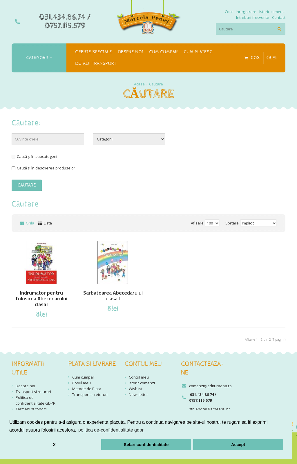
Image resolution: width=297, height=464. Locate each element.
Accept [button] (238, 444)
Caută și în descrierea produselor (43, 168)
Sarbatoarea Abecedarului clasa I (113, 296)
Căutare (156, 84)
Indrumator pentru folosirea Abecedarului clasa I (41, 298)
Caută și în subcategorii (34, 156)
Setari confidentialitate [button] (146, 444)
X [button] (54, 444)
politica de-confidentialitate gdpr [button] (111, 430)
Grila (27, 223)
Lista (45, 223)
